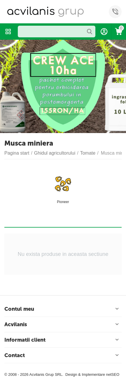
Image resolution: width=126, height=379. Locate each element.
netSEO (112, 374)
